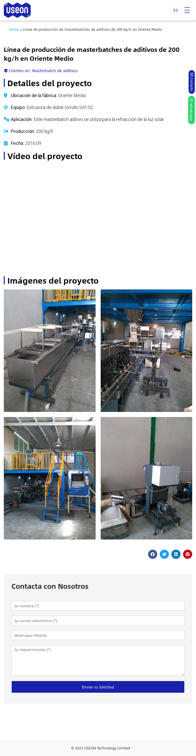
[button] (152, 554)
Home (14, 29)
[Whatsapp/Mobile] (98, 635)
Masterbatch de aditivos (55, 70)
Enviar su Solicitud (98, 687)
